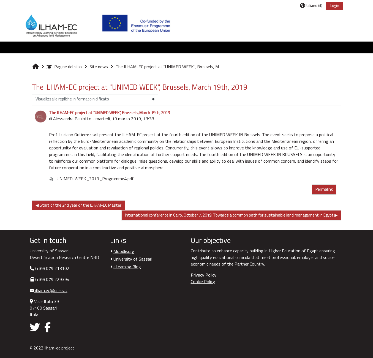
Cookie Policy (203, 281)
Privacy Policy (203, 275)
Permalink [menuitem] (324, 189)
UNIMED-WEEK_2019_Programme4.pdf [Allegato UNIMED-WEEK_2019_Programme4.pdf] (91, 178)
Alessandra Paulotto (72, 118)
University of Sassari (132, 259)
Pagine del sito (64, 66)
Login (334, 5)
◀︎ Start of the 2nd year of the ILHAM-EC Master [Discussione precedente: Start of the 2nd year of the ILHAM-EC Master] (78, 205)
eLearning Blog (127, 266)
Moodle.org (123, 251)
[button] (311, 5)
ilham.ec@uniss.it (50, 290)
